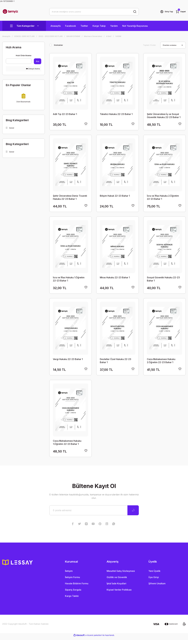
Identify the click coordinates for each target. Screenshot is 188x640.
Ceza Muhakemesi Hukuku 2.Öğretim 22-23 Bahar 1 (161, 362)
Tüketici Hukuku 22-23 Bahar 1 (116, 114)
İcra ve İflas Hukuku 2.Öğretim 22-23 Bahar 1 (163, 198)
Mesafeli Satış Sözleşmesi (121, 573)
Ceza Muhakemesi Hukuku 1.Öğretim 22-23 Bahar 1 (67, 445)
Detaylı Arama (33, 69)
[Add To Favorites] (86, 124)
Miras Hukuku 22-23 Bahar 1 (115, 278)
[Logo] (10, 11)
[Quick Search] (19, 61)
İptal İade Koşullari (116, 586)
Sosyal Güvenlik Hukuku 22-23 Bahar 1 (163, 280)
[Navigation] (24, 26)
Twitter (84, 25)
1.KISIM (118, 36)
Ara (37, 61)
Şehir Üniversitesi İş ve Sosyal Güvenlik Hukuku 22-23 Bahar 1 (163, 116)
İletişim (69, 573)
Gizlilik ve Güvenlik (117, 579)
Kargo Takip (99, 25)
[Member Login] (165, 11)
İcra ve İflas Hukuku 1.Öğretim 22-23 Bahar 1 (68, 280)
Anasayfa (55, 25)
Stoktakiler (58, 45)
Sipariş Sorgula (73, 592)
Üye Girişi (153, 579)
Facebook (70, 25)
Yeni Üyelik (154, 573)
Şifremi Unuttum (157, 586)
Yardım (114, 25)
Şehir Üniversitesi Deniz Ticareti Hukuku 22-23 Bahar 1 (70, 198)
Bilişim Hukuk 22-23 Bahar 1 (115, 196)
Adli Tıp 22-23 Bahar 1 (65, 114)
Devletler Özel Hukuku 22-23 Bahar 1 (115, 362)
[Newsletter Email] (94, 513)
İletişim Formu (72, 579)
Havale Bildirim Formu (76, 586)
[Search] (94, 12)
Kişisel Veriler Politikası (119, 592)
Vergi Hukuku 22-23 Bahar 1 (68, 360)
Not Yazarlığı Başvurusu (135, 25)
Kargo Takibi (72, 598)
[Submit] (133, 513)
